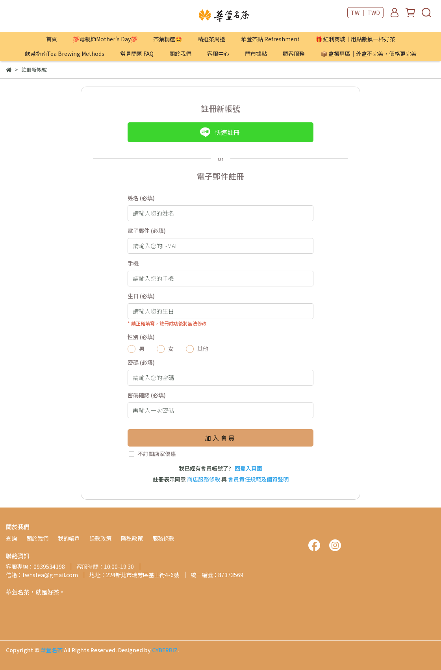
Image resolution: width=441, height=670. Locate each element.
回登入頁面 (248, 468)
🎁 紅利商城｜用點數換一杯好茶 (355, 39)
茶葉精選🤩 (167, 39)
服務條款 (163, 538)
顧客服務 (294, 53)
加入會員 (220, 438)
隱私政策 (132, 538)
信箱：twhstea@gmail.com (42, 575)
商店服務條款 (203, 479)
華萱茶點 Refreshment (270, 39)
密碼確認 (147, 395)
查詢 (11, 538)
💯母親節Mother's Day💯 (105, 39)
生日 (141, 296)
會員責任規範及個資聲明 (258, 479)
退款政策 (100, 538)
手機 (133, 263)
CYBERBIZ (165, 650)
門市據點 (256, 53)
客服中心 (218, 53)
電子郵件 (147, 230)
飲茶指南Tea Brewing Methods (64, 53)
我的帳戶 (69, 538)
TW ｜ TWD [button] (365, 12)
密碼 (141, 362)
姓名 (141, 198)
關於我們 (180, 53)
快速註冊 (220, 132)
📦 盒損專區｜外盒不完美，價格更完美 (369, 53)
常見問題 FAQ (137, 53)
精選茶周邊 (211, 39)
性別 (141, 337)
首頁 (51, 39)
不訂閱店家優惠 (156, 454)
